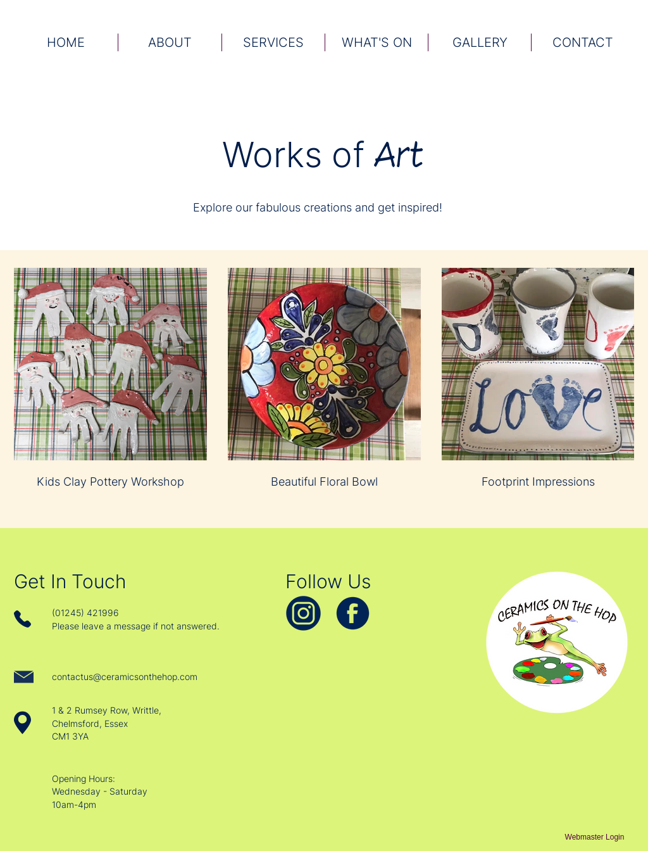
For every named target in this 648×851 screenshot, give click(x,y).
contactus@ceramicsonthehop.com (124, 676)
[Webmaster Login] (594, 837)
